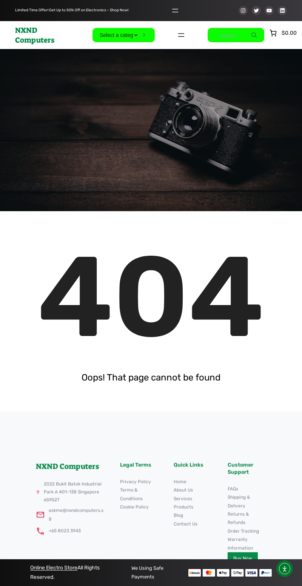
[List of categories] (118, 35)
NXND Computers (34, 35)
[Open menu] (175, 10)
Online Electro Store (53, 568)
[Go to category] (144, 35)
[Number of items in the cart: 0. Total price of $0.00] (282, 33)
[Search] (254, 35)
